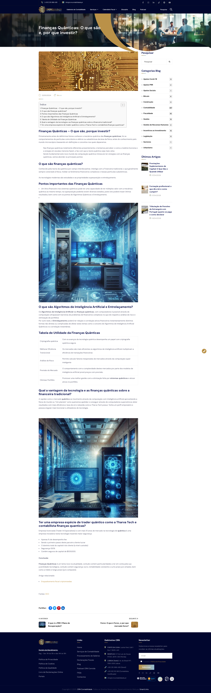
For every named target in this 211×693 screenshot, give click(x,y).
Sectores (157, 142)
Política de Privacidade (158, 662)
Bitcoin (59, 95)
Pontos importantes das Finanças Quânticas (60, 114)
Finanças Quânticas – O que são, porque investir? (61, 108)
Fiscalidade (157, 113)
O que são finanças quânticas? (54, 111)
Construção (157, 102)
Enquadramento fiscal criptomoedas (56, 581)
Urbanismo (157, 147)
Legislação (157, 136)
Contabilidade (157, 107)
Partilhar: (42, 608)
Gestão (157, 119)
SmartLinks (144, 689)
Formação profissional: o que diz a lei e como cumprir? (160, 189)
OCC (47, 594)
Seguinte (133, 619)
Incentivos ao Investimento (157, 130)
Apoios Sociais (157, 90)
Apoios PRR (157, 85)
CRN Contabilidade (84, 689)
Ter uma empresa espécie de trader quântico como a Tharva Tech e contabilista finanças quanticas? (82, 125)
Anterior (43, 619)
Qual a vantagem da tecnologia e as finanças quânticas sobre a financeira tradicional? (77, 122)
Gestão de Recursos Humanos (157, 125)
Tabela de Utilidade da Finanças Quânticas (59, 119)
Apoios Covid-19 (157, 79)
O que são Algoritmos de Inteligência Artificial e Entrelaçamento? (68, 116)
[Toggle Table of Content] (121, 105)
